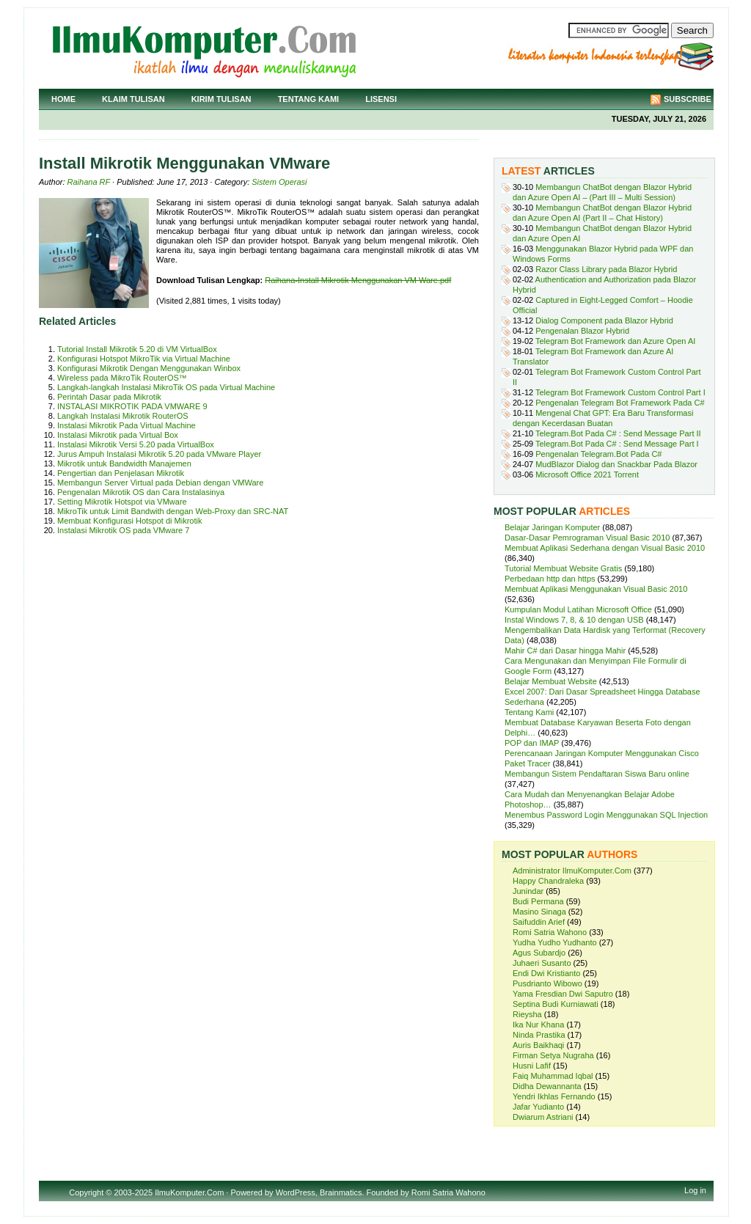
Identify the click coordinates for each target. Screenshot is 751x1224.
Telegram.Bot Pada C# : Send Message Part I (617, 443)
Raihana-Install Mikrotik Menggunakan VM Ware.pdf (358, 280)
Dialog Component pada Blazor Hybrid (604, 320)
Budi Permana (538, 901)
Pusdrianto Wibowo (547, 983)
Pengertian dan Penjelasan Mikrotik (120, 473)
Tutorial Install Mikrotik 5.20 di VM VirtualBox (137, 349)
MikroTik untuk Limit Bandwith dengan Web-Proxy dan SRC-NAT (172, 511)
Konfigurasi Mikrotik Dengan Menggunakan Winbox (149, 368)
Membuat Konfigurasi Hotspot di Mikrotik (129, 520)
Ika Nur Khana (538, 1024)
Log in (695, 1190)
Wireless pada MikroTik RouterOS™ (122, 377)
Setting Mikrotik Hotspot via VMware (122, 501)
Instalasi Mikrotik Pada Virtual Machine (126, 425)
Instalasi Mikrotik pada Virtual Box (117, 434)
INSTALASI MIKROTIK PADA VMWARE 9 (132, 406)
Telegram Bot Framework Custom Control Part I (620, 392)
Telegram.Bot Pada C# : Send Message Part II (618, 433)
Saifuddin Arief (539, 921)
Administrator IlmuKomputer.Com (572, 870)
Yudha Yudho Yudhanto (555, 942)
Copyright (86, 1192)
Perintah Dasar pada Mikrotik (109, 396)
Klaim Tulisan (133, 99)
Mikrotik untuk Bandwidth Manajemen (124, 463)
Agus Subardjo (539, 952)
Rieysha (527, 1014)
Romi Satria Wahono (550, 932)
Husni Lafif (532, 1065)
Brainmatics (341, 1192)
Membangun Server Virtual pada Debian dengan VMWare (160, 482)
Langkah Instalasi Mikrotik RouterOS (122, 415)
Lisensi (381, 99)
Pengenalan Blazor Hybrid (582, 330)
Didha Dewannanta (547, 1086)
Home (63, 99)
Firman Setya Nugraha (553, 1055)
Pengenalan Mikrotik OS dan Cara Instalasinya (140, 492)
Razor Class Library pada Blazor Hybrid (606, 269)
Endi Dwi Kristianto (546, 973)
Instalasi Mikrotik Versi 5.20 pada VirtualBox (135, 444)
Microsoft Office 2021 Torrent (587, 474)
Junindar (528, 891)
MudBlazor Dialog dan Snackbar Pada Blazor (616, 464)
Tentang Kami (309, 99)
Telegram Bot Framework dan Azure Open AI (615, 341)
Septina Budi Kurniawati (555, 1004)
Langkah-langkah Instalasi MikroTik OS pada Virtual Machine (166, 387)
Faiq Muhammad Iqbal (553, 1075)
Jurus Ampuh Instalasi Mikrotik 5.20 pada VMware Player (159, 454)
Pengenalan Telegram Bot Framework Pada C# (619, 402)
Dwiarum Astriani (543, 1117)
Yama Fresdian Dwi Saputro (563, 993)
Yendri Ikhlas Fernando (554, 1096)
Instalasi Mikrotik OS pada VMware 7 (123, 530)
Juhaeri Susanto (542, 963)
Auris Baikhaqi (538, 1045)
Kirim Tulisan (221, 99)
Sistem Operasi (279, 181)
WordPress (295, 1192)
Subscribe (687, 99)
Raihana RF (89, 181)
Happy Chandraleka (548, 880)
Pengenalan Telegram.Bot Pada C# (598, 454)
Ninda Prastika (539, 1034)
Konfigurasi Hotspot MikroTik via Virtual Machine (143, 358)
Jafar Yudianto (538, 1106)
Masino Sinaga (539, 911)
